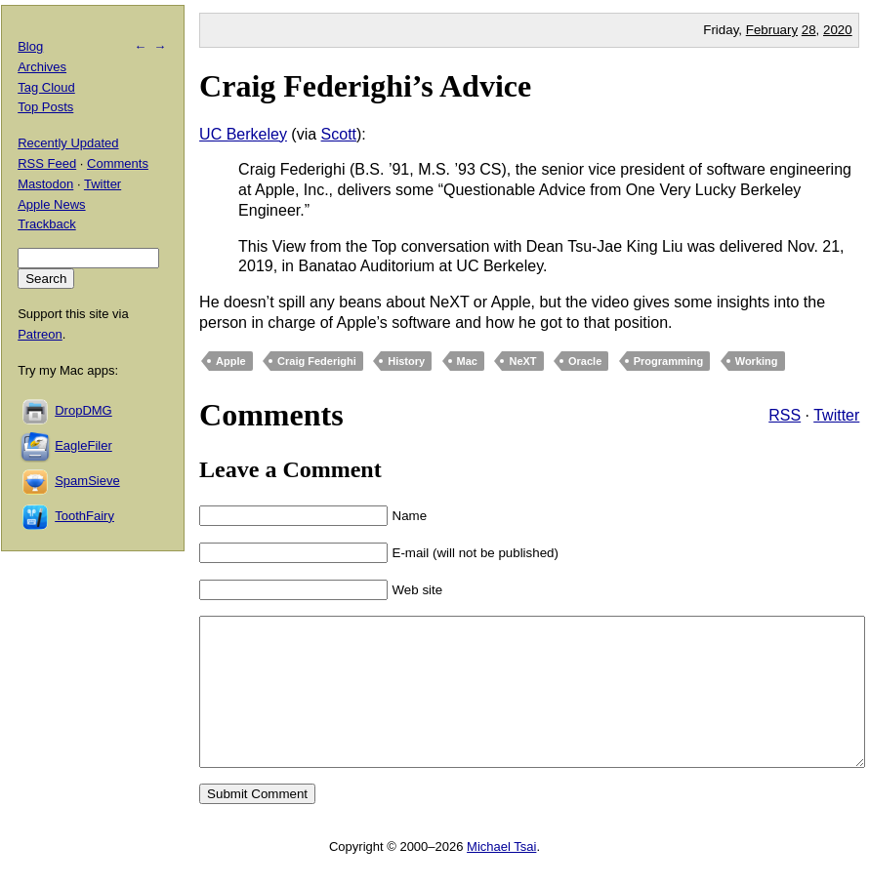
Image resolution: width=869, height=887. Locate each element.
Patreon (40, 334)
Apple (231, 361)
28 (809, 29)
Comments (117, 163)
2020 (837, 29)
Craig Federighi (316, 361)
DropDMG (83, 410)
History (406, 361)
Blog (30, 46)
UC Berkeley (243, 134)
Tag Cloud (46, 87)
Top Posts (45, 107)
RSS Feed (47, 163)
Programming (669, 361)
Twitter (836, 415)
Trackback (46, 224)
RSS (784, 415)
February (772, 29)
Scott (338, 134)
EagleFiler (83, 445)
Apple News (51, 204)
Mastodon (45, 184)
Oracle (584, 361)
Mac (467, 361)
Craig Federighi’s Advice (365, 85)
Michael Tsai (501, 875)
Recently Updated (68, 143)
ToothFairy (84, 515)
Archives (42, 67)
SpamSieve (87, 480)
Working (756, 361)
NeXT (522, 361)
